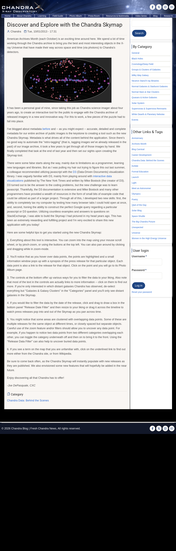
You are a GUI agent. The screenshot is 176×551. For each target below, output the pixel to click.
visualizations (15, 180)
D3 (74, 171)
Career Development (141, 155)
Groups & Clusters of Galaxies (146, 69)
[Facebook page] (152, 7)
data (109, 176)
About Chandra (24, 16)
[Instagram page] (165, 7)
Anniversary (137, 138)
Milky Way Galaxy (140, 75)
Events (135, 120)
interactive (99, 176)
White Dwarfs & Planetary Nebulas (148, 114)
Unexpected (137, 227)
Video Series (141, 16)
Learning (42, 16)
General (135, 53)
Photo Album (75, 16)
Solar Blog (137, 210)
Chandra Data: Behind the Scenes (28, 400)
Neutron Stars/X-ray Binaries (145, 81)
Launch (135, 177)
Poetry (135, 199)
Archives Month (139, 144)
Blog (155, 16)
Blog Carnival (138, 149)
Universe (136, 233)
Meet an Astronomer (141, 188)
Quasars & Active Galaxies (144, 97)
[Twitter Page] (159, 7)
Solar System (138, 103)
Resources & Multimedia (117, 16)
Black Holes (137, 58)
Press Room (94, 16)
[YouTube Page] (171, 7)
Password (138, 270)
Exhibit (135, 166)
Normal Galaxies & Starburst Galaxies (150, 86)
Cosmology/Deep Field (142, 64)
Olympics (136, 194)
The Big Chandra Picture (143, 221)
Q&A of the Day (139, 205)
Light (134, 183)
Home (7, 16)
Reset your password (142, 292)
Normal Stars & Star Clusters (145, 92)
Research (168, 16)
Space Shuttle (138, 216)
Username (138, 256)
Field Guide (58, 16)
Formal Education (140, 171)
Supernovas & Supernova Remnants (149, 108)
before (46, 128)
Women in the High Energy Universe (149, 238)
